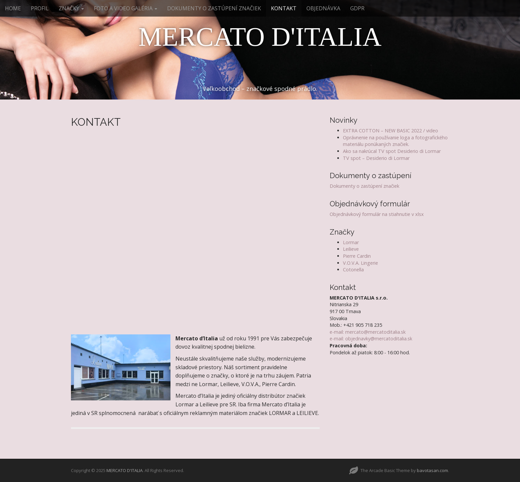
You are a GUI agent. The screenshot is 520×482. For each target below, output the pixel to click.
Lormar (351, 242)
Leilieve (351, 249)
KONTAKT (283, 8)
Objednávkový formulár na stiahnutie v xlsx (377, 214)
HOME (13, 8)
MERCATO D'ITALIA (259, 36)
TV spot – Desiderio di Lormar (376, 158)
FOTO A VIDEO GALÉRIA (125, 8)
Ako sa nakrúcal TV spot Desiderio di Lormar (392, 151)
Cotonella (353, 269)
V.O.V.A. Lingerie (360, 263)
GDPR (357, 8)
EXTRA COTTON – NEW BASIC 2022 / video (390, 130)
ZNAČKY (71, 8)
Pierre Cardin (357, 256)
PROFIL (40, 8)
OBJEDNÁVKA (323, 8)
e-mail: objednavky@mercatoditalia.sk (371, 338)
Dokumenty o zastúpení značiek (364, 186)
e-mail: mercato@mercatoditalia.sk (368, 332)
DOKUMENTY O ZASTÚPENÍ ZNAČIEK (214, 8)
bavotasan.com (432, 470)
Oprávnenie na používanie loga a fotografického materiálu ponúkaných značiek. (395, 141)
